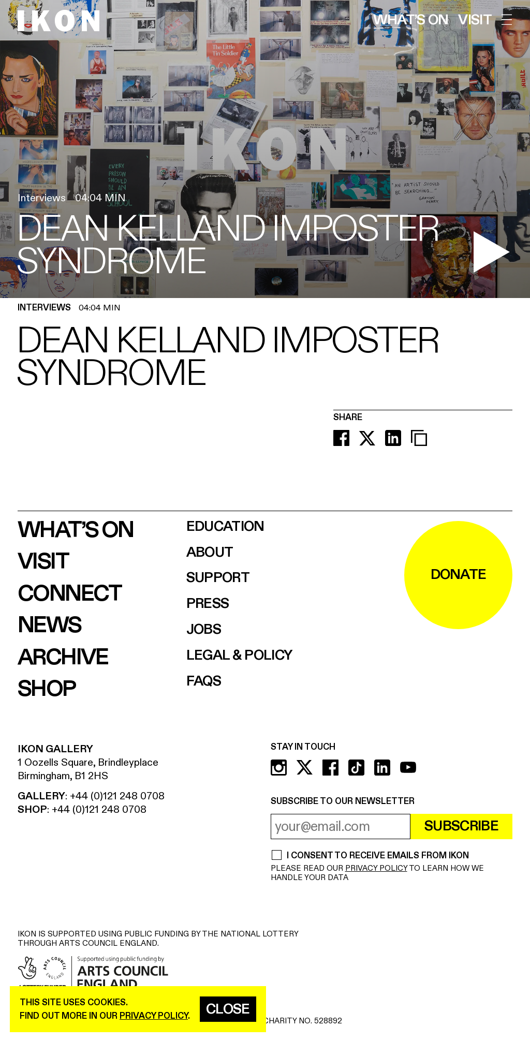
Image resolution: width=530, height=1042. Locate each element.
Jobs (203, 629)
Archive (63, 657)
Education (225, 526)
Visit (475, 20)
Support (217, 578)
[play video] (491, 252)
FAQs (203, 681)
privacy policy (154, 1015)
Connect (70, 594)
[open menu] (507, 19)
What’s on (411, 20)
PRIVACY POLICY (376, 868)
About (209, 552)
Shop (47, 689)
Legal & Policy (239, 655)
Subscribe (461, 826)
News (49, 625)
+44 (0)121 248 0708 (117, 796)
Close (228, 1009)
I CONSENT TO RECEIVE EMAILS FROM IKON (377, 856)
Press (207, 604)
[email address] (341, 826)
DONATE (459, 575)
